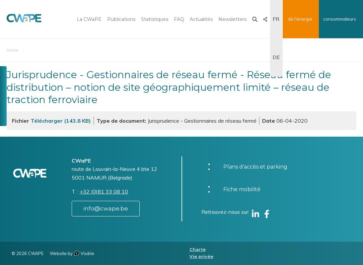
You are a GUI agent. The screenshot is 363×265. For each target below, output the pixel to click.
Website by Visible (72, 253)
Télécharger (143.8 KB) (61, 120)
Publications (121, 19)
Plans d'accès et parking (255, 167)
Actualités (201, 19)
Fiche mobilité (241, 189)
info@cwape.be (105, 208)
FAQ (179, 19)
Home (12, 50)
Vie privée (201, 256)
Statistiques (154, 19)
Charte (197, 249)
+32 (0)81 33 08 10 (104, 191)
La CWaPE (89, 19)
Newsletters (232, 19)
